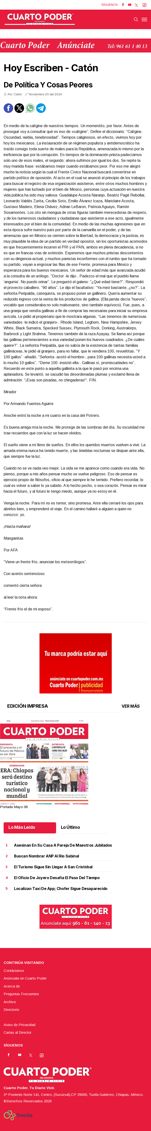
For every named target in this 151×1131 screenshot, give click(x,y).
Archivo (10, 1002)
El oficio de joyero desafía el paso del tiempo (57, 877)
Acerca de (12, 986)
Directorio (11, 1009)
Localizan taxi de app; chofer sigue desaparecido (60, 888)
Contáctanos (14, 970)
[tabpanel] (75, 765)
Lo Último (70, 827)
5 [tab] (82, 803)
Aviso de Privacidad (19, 1025)
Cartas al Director (18, 1032)
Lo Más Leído (21, 827)
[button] (75, 778)
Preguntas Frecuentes (21, 994)
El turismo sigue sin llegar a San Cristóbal (53, 866)
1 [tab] (69, 803)
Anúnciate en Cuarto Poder (25, 978)
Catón (84, 68)
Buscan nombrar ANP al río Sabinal (46, 856)
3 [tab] (75, 803)
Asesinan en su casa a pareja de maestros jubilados (63, 845)
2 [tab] (72, 803)
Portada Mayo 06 (14, 807)
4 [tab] (78, 803)
